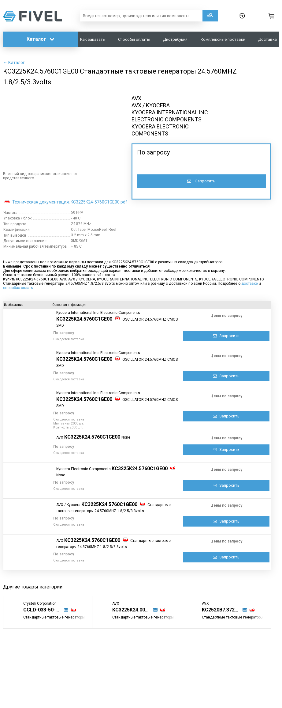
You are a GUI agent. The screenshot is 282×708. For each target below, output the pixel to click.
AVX (136, 98)
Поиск (210, 15)
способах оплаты (18, 288)
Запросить (201, 181)
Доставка (267, 39)
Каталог (40, 39)
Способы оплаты (134, 39)
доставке (249, 283)
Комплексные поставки (223, 39)
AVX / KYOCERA (151, 105)
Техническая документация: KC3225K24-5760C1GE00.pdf (69, 202)
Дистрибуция (175, 39)
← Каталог (14, 62)
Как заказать (92, 39)
